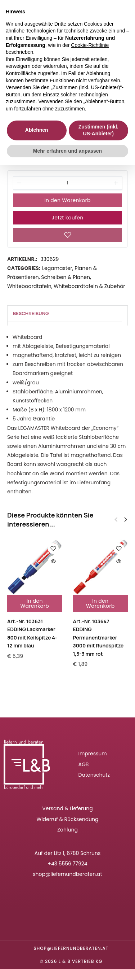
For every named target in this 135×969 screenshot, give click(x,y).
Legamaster (57, 268)
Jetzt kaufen (68, 217)
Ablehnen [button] (36, 130)
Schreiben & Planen (65, 277)
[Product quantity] (67, 182)
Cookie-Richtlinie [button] (90, 45)
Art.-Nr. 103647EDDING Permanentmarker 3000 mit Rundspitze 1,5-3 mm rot (98, 637)
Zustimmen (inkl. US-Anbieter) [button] (98, 130)
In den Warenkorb (67, 200)
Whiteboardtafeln (29, 286)
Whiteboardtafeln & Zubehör (89, 286)
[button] (125, 520)
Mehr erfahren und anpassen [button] (67, 151)
